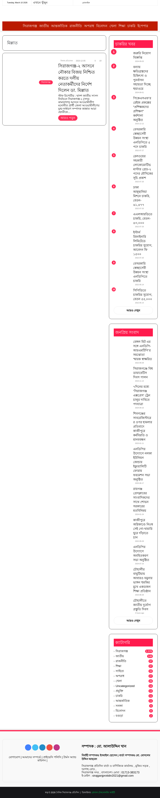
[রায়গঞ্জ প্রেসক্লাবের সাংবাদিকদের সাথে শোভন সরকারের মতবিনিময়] (122, 492)
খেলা (112, 26)
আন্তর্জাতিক (59, 26)
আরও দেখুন (133, 310)
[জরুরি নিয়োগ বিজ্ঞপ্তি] (122, 57)
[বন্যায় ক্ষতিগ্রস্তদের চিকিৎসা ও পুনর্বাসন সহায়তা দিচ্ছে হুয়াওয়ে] (122, 70)
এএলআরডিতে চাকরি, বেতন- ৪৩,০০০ (142, 218)
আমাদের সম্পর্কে (31, 757)
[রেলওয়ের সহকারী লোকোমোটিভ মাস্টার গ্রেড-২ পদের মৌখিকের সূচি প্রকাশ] (122, 160)
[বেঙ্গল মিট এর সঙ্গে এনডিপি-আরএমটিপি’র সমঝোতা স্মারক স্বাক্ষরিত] (122, 345)
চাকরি (131, 26)
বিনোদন (101, 26)
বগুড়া (119, 715)
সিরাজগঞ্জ (30, 26)
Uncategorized (125, 686)
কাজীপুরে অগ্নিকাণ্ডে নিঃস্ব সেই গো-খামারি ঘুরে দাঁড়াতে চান (143, 528)
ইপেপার (142, 26)
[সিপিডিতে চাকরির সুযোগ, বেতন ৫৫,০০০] (122, 292)
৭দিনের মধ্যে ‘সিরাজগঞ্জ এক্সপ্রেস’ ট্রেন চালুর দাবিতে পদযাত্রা (141, 395)
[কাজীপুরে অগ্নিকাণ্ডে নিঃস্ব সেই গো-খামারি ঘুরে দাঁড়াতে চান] (122, 524)
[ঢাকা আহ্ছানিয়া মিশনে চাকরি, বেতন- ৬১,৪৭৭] (122, 191)
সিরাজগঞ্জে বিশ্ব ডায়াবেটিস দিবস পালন (143, 373)
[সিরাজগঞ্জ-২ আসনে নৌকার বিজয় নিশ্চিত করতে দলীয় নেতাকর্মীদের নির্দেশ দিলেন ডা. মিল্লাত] (30, 72)
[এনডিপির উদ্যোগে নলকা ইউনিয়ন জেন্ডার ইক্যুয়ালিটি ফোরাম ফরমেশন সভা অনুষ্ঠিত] (122, 452)
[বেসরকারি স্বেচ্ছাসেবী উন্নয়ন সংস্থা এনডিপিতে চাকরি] (122, 267)
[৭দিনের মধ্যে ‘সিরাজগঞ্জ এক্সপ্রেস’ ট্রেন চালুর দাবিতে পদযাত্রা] (122, 390)
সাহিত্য (120, 671)
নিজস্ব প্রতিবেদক (67, 61)
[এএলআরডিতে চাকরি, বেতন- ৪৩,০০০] (122, 218)
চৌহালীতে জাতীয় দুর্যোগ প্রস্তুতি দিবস (142, 605)
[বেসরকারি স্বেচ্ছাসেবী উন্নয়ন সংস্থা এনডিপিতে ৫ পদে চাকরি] (122, 133)
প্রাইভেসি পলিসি (52, 757)
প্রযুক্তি (119, 691)
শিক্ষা (122, 26)
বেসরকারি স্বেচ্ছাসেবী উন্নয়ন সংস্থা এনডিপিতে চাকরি (140, 272)
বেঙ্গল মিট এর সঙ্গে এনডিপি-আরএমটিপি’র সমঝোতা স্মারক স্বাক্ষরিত (142, 350)
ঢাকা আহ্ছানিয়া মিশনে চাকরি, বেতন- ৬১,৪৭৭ (141, 196)
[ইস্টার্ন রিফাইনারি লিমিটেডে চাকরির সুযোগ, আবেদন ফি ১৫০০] (122, 236)
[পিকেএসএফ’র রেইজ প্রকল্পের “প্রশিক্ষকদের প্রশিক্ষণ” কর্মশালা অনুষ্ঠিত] (122, 102)
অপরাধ (89, 26)
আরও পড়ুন (68, 118)
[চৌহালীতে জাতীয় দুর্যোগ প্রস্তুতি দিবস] (122, 604)
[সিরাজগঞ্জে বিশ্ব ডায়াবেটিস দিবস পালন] (122, 372)
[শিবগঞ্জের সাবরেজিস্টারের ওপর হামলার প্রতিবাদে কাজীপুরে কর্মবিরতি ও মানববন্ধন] (122, 417)
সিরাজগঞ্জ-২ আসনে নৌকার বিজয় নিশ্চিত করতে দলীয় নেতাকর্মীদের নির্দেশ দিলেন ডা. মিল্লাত (76, 78)
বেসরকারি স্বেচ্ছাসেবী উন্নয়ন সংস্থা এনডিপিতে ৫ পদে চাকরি (141, 138)
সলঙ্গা (119, 705)
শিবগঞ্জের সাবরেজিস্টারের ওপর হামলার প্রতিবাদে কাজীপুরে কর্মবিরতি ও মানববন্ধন (142, 426)
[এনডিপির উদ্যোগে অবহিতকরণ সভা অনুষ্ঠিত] (122, 550)
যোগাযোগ (14, 757)
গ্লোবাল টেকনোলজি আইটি (103, 792)
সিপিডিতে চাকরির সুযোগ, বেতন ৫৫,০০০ (142, 295)
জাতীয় (44, 26)
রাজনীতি (76, 26)
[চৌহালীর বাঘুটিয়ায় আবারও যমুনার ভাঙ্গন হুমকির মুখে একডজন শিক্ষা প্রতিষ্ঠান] (122, 573)
